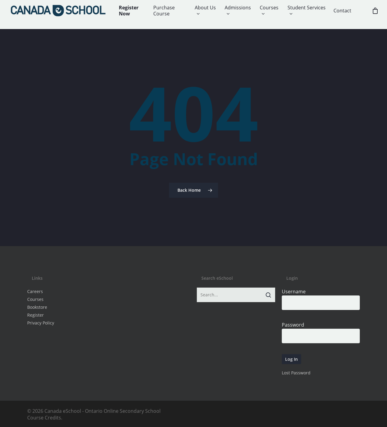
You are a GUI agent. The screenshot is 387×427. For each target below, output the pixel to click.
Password (293, 324)
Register (35, 315)
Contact (342, 11)
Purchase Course (164, 11)
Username (294, 291)
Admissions (238, 11)
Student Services (307, 11)
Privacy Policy (40, 323)
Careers (35, 291)
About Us (205, 11)
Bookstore (37, 307)
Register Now (128, 11)
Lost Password (296, 373)
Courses (269, 11)
